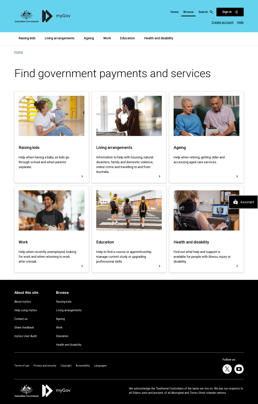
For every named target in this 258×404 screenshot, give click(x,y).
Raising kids (27, 38)
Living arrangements (60, 38)
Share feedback (24, 327)
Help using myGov (25, 310)
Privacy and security (45, 365)
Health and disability (158, 38)
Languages (100, 365)
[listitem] (227, 369)
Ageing (89, 38)
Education (127, 38)
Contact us (21, 319)
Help (240, 22)
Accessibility (83, 365)
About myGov (22, 301)
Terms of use (21, 365)
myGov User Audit (25, 336)
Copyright (66, 365)
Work (107, 38)
